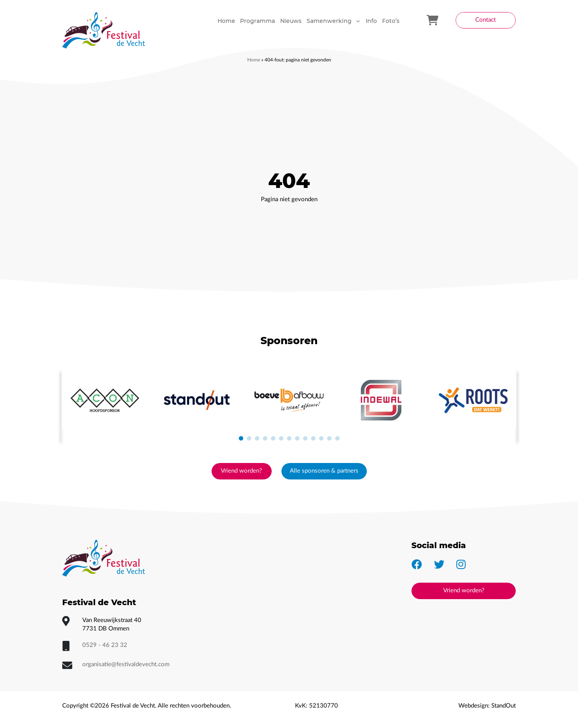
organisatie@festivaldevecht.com (125, 664)
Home (253, 59)
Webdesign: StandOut (487, 706)
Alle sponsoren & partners (324, 471)
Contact (485, 20)
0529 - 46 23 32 (104, 645)
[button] (241, 438)
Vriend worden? (241, 471)
